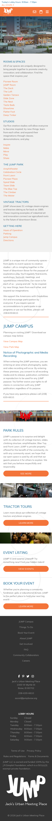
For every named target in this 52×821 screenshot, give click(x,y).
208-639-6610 (26, 693)
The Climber (9, 192)
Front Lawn (9, 175)
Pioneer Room (10, 81)
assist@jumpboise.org (26, 698)
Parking (7, 233)
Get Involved (26, 644)
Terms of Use (18, 750)
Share (6, 158)
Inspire (6, 144)
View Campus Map (13, 341)
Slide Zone (8, 98)
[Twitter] (27, 676)
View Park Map (11, 347)
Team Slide (9, 185)
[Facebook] (19, 676)
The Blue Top (10, 188)
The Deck (8, 88)
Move (6, 151)
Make (6, 148)
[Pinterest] (23, 676)
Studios (8, 121)
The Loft (7, 91)
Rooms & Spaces (14, 61)
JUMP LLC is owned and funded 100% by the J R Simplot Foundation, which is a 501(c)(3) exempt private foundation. (26, 765)
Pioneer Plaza (10, 178)
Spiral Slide (9, 182)
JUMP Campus (26, 621)
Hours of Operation (13, 230)
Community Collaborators (26, 655)
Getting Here (12, 226)
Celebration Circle (12, 172)
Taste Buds (9, 105)
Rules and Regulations (14, 756)
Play (5, 154)
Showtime (8, 108)
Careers (26, 660)
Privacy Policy (34, 750)
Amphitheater (10, 168)
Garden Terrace (11, 95)
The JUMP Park (13, 164)
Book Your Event (26, 632)
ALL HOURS (8, 5)
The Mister (8, 195)
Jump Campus (10, 237)
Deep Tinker (9, 115)
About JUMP (26, 638)
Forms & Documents (38, 756)
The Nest (8, 101)
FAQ (26, 649)
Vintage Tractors (16, 202)
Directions (8, 240)
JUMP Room (9, 84)
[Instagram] (32, 676)
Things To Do (26, 627)
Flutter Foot (9, 111)
